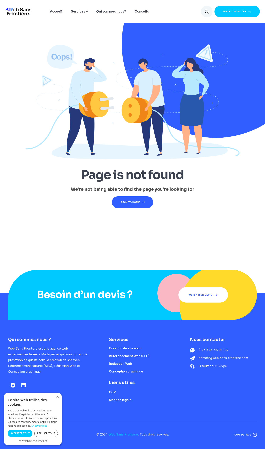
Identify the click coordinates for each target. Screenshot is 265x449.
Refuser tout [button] (46, 433)
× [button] (57, 397)
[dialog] (33, 419)
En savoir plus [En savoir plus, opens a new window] (39, 425)
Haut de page (242, 434)
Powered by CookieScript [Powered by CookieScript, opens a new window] (33, 441)
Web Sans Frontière (123, 434)
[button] (237, 11)
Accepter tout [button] (20, 433)
